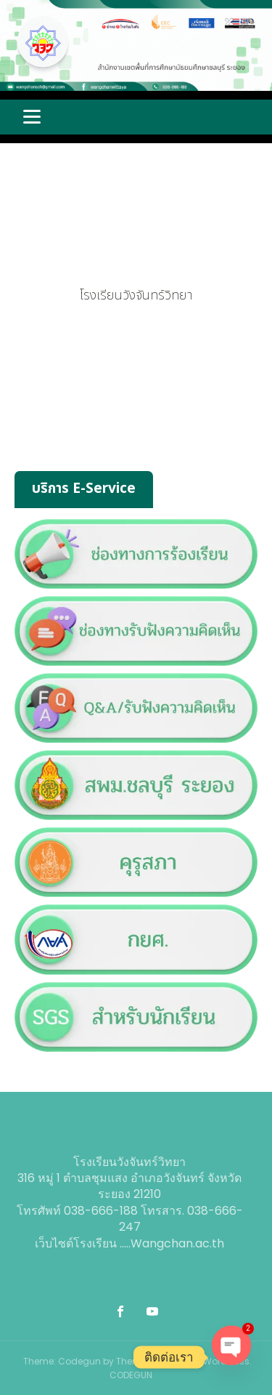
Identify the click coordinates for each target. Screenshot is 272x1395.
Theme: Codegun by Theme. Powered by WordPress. (137, 1361)
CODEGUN (131, 1375)
